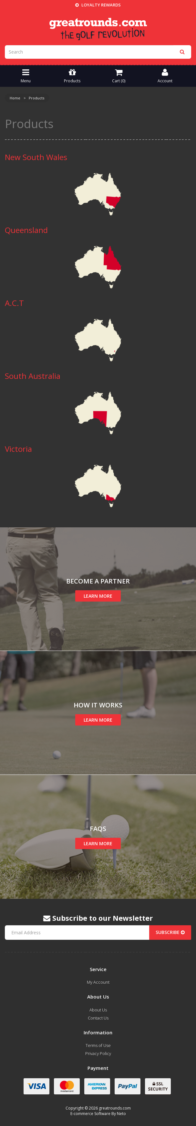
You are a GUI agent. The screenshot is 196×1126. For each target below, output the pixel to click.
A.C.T (14, 303)
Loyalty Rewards (98, 5)
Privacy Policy (98, 1053)
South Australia (32, 375)
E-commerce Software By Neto (98, 1113)
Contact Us (98, 1018)
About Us (98, 1010)
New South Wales (36, 157)
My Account (98, 982)
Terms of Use (98, 1045)
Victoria (18, 448)
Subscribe (170, 932)
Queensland (26, 230)
